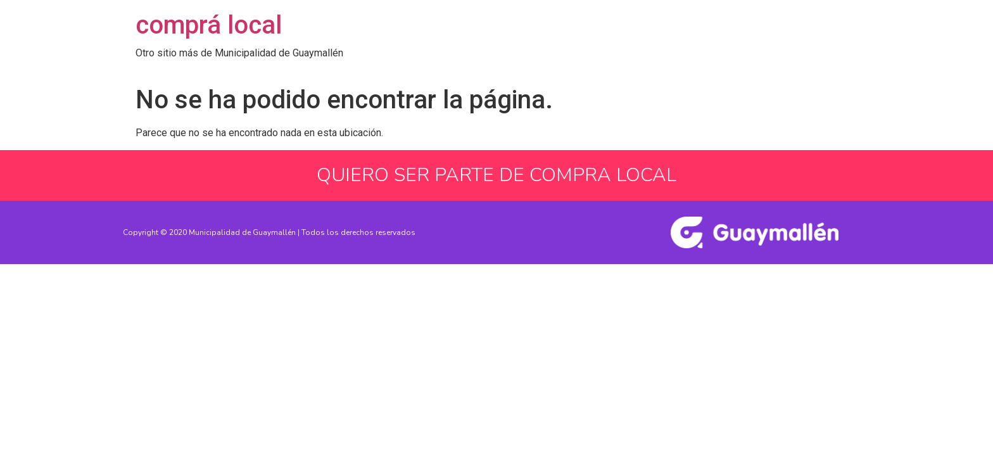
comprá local (209, 25)
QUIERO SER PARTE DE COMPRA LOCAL (496, 175)
